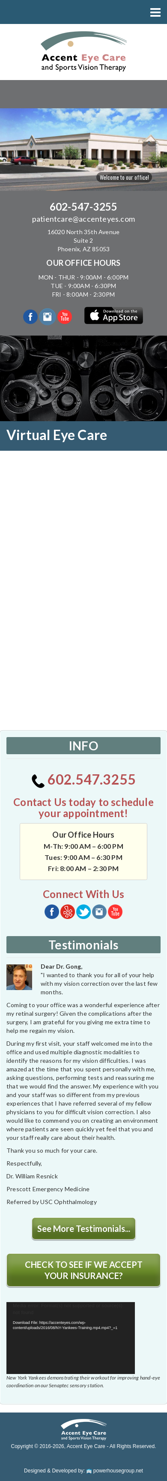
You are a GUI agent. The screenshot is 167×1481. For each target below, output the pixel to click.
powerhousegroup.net (114, 1471)
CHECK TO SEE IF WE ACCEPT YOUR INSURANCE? (84, 1270)
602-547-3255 (83, 206)
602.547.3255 (83, 779)
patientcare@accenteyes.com (83, 218)
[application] (70, 1338)
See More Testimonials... (83, 1228)
